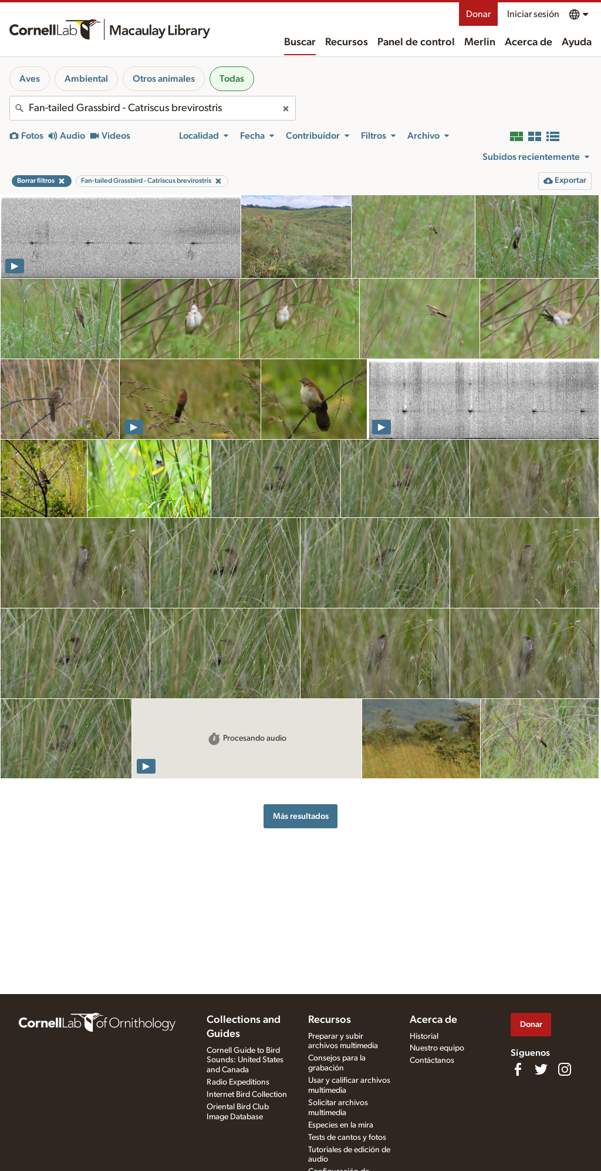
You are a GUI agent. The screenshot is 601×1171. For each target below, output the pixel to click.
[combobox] (152, 108)
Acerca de (528, 42)
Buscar (300, 42)
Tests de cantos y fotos (347, 1137)
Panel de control (416, 42)
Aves (29, 78)
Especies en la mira (340, 1125)
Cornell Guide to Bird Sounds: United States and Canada (245, 1060)
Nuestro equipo (437, 1048)
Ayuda (577, 42)
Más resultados (301, 816)
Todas (232, 78)
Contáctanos (432, 1060)
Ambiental (86, 78)
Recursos (346, 42)
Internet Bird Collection (247, 1094)
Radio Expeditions (238, 1082)
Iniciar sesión (533, 14)
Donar (478, 14)
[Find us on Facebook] (518, 1069)
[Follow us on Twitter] (541, 1069)
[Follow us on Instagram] (565, 1069)
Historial (424, 1036)
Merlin (479, 42)
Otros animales (164, 78)
